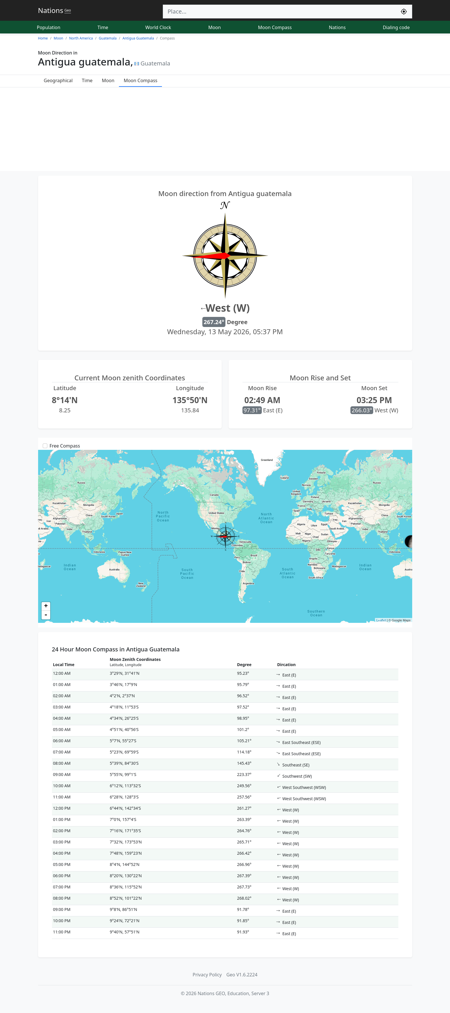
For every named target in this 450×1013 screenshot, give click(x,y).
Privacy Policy (207, 974)
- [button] (46, 615)
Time (103, 27)
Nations (337, 27)
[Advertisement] (225, 130)
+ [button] (46, 606)
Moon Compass (275, 27)
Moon (214, 27)
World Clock (158, 27)
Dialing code (396, 27)
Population (49, 27)
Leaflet (381, 620)
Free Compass (65, 446)
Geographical (58, 80)
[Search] (279, 11)
